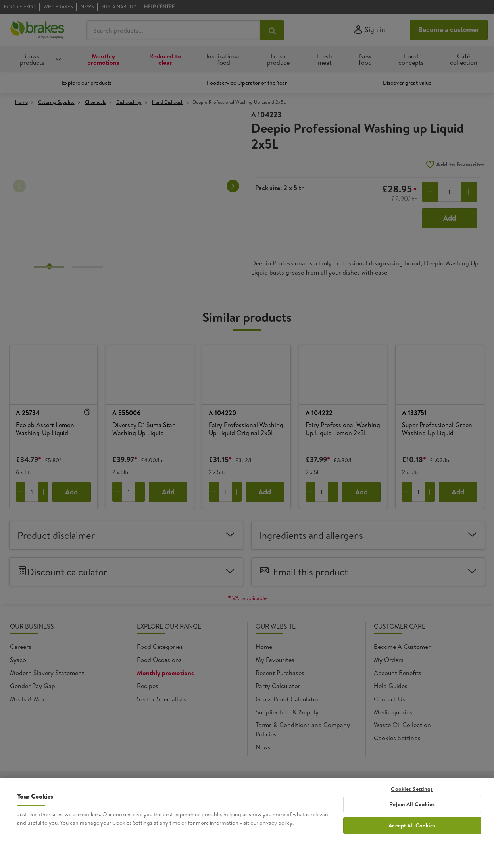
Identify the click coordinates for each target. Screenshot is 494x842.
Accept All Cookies (412, 825)
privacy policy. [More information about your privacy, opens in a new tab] (276, 823)
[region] (247, 810)
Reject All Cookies (412, 804)
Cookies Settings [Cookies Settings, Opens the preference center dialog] (412, 789)
